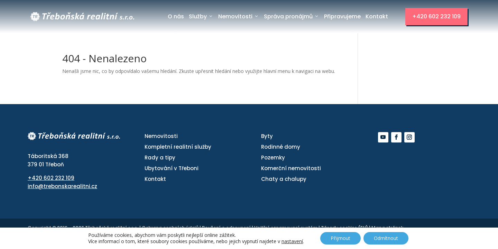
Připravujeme (342, 16)
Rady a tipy (160, 157)
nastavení (292, 241)
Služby (201, 16)
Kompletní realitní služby (178, 146)
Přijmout (340, 238)
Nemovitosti (238, 16)
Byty (267, 136)
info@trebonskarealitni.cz (62, 186)
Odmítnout (386, 238)
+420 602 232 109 (436, 16)
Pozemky (273, 157)
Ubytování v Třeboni (172, 168)
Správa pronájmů (291, 16)
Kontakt (377, 16)
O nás (176, 16)
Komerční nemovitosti (291, 168)
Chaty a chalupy (283, 179)
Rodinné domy (280, 146)
